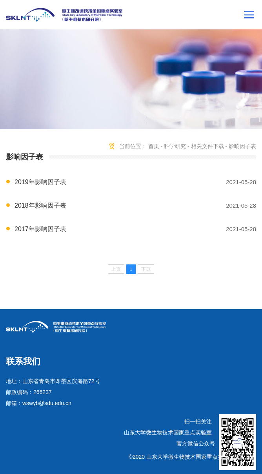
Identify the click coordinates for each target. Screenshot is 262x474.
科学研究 (175, 146)
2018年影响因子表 (40, 205)
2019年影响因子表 (40, 182)
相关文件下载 (207, 146)
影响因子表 (242, 146)
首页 (153, 146)
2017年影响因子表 (40, 229)
